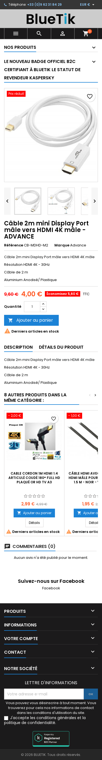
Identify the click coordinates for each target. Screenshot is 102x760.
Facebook (51, 588)
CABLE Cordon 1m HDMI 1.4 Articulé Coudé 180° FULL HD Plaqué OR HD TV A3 (34, 477)
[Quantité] (32, 306)
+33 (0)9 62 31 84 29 (44, 4)
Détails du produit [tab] (61, 347)
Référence (13, 245)
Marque (61, 245)
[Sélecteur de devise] (88, 4)
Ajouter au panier (30, 320)
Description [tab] (18, 347)
